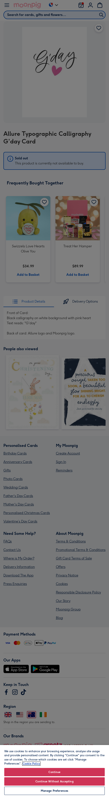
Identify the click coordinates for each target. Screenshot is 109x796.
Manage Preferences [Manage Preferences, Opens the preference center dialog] (54, 790)
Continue (54, 772)
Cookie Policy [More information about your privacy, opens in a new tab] (31, 763)
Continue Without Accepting (54, 781)
